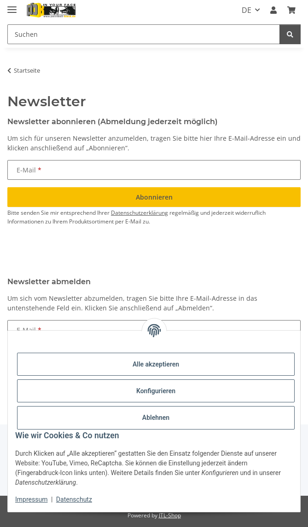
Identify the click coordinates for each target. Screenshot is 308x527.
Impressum (31, 499)
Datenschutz (74, 499)
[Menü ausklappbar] (12, 5)
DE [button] (246, 10)
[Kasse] (291, 10)
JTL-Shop (170, 515)
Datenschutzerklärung (139, 213)
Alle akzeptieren (156, 364)
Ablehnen (155, 417)
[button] (273, 10)
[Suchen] (143, 34)
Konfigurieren (155, 391)
